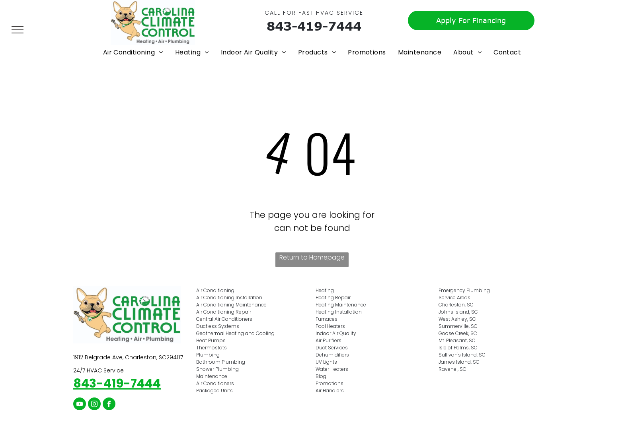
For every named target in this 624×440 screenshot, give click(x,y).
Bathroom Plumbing (220, 362)
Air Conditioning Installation (229, 297)
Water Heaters (332, 369)
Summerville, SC (458, 326)
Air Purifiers (328, 340)
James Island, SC (459, 362)
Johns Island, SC (458, 311)
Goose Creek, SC (458, 333)
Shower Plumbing (217, 369)
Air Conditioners (215, 383)
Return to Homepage (312, 257)
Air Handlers (330, 390)
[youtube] (79, 404)
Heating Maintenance (341, 304)
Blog (321, 376)
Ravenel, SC (452, 369)
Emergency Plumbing (464, 290)
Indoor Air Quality (336, 333)
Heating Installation (339, 311)
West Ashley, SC (457, 319)
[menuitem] (133, 52)
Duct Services (332, 347)
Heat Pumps (211, 340)
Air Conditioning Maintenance (231, 304)
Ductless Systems (217, 326)
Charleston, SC (456, 304)
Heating (325, 290)
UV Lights (326, 362)
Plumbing (208, 354)
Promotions (329, 383)
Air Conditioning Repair (223, 311)
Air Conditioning (215, 290)
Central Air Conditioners (224, 319)
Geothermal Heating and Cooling (235, 333)
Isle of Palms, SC (458, 347)
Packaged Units (214, 390)
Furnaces (326, 319)
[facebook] (109, 404)
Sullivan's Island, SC (462, 354)
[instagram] (94, 404)
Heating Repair (333, 297)
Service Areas (454, 297)
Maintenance (211, 376)
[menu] (17, 29)
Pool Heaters (330, 326)
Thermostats (211, 347)
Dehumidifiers (332, 354)
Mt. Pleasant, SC (457, 340)
